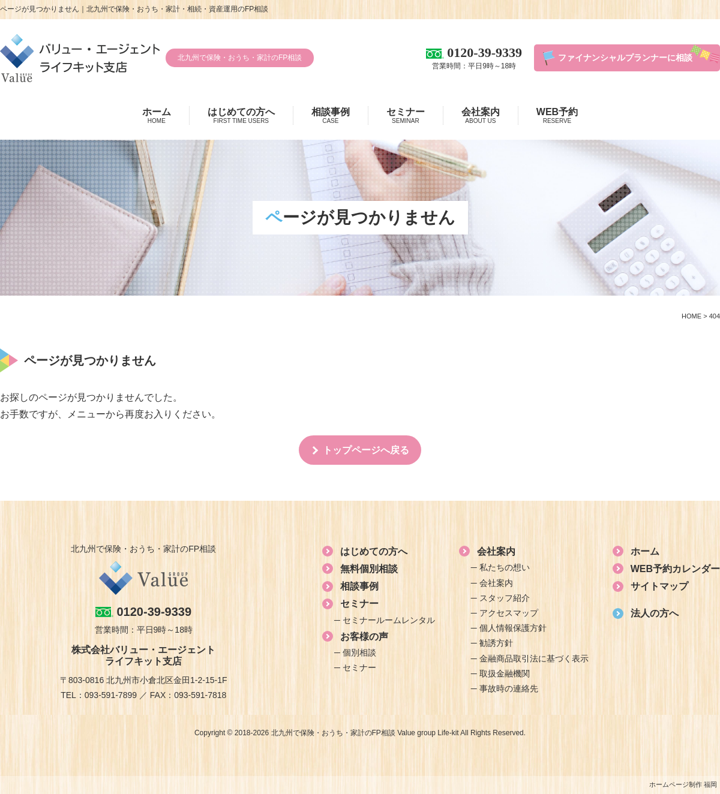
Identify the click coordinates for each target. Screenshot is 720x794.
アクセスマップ (508, 613)
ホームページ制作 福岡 (683, 784)
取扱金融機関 (504, 673)
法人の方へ (655, 613)
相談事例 (330, 116)
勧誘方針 (496, 643)
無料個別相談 (369, 569)
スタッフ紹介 (504, 598)
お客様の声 (364, 636)
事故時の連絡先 (508, 688)
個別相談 (359, 652)
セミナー (405, 116)
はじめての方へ (241, 116)
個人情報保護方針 (513, 628)
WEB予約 (557, 116)
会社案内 (480, 116)
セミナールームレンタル (389, 620)
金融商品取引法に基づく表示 (534, 658)
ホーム (156, 116)
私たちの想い (504, 567)
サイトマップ (659, 586)
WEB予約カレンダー (675, 569)
